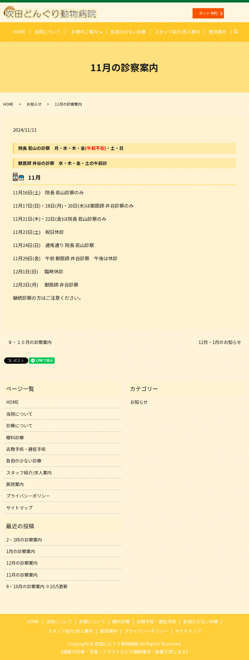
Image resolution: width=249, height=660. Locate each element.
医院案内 (218, 31)
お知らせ (34, 103)
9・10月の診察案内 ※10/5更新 (37, 586)
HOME (19, 31)
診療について (19, 425)
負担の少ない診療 (128, 31)
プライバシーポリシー (28, 496)
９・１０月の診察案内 (30, 342)
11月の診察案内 (22, 574)
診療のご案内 (85, 31)
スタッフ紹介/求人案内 (177, 31)
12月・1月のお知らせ (220, 342)
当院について (47, 31)
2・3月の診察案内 (24, 539)
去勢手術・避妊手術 (26, 449)
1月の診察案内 (20, 551)
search (238, 32)
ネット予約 (208, 13)
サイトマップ (19, 507)
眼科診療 (15, 437)
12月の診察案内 (22, 563)
